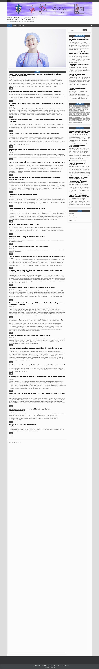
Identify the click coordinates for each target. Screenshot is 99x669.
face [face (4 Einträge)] (76, 112)
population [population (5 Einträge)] (71, 119)
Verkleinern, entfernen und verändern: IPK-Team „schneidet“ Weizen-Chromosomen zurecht (36, 104)
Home (8, 1)
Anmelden (71, 213)
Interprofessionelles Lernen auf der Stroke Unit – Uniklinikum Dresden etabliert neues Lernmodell (36, 120)
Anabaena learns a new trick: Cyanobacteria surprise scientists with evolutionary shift (36, 162)
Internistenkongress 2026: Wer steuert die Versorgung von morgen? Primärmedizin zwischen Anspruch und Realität (35, 271)
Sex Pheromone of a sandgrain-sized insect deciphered (26, 237)
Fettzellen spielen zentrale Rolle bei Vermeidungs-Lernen (27, 209)
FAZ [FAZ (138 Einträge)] (79, 112)
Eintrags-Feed (72, 215)
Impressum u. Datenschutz (35, 1)
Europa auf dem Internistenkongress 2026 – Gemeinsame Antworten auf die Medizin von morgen (37, 394)
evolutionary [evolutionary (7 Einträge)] (72, 112)
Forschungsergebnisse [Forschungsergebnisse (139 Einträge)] (85, 112)
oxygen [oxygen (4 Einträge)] (82, 117)
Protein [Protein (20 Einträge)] (76, 119)
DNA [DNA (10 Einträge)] (80, 109)
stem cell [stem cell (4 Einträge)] (87, 119)
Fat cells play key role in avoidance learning (23, 195)
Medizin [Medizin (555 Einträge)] (85, 115)
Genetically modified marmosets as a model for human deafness (79, 65)
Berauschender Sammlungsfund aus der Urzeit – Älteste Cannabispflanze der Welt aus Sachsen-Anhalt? (37, 150)
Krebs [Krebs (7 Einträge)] (81, 115)
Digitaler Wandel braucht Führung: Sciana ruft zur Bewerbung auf (30, 335)
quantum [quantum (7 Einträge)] (80, 119)
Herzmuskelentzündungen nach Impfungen (77, 88)
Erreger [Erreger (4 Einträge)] (77, 110)
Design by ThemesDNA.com (49, 667)
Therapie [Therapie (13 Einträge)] (86, 120)
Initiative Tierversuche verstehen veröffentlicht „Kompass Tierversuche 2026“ (34, 134)
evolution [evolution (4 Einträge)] (82, 110)
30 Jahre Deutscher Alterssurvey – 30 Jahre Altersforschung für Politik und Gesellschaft (37, 365)
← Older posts (12, 435)
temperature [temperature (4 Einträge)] (82, 120)
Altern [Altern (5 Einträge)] (71, 106)
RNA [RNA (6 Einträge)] (84, 119)
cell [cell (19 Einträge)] (87, 107)
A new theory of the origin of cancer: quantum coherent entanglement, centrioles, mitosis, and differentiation (79, 195)
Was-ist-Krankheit (22, 25)
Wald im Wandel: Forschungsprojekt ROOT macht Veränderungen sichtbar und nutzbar (37, 256)
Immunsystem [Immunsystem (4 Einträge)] (72, 115)
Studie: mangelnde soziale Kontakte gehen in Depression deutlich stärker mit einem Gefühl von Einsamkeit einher (35, 75)
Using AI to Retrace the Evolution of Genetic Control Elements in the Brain (78, 52)
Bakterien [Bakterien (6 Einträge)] (75, 106)
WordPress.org (72, 220)
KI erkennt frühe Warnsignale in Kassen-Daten (23, 224)
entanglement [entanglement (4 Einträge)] (72, 110)
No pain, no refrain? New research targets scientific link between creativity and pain (36, 320)
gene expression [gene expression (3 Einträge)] (79, 114)
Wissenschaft (14, 1)
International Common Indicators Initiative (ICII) (78, 74)
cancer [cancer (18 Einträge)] (71, 107)
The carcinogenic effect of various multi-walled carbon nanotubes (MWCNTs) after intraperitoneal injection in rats (78, 163)
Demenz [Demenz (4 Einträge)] (73, 109)
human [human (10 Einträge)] (84, 114)
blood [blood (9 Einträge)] (85, 106)
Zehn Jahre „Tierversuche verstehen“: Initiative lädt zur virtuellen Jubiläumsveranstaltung (29, 410)
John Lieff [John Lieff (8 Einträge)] (77, 115)
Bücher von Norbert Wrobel (15, 442)
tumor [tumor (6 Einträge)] (71, 122)
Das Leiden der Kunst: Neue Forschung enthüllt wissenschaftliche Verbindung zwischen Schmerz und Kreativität (36, 303)
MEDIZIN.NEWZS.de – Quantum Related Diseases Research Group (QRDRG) (22, 18)
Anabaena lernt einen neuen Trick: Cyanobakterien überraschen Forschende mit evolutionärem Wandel (35, 178)
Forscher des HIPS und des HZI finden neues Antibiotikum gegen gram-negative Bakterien (78, 145)
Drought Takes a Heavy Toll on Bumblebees (23, 425)
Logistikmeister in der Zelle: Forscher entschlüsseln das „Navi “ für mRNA (32, 287)
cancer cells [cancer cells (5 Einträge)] (75, 107)
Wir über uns (25, 1)
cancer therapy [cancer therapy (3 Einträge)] (82, 107)
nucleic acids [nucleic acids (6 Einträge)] (77, 117)
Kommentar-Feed (73, 218)
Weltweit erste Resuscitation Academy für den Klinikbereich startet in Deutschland (35, 348)
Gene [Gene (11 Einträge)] (74, 114)
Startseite (9, 25)
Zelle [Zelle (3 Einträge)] (80, 122)
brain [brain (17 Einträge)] (88, 106)
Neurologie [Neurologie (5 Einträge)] (72, 117)
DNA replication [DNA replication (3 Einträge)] (85, 109)
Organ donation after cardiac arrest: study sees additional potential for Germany (35, 91)
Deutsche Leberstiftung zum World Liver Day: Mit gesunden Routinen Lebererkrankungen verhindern (37, 377)
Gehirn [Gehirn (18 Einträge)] (71, 114)
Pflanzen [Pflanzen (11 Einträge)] (86, 117)
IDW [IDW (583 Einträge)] (87, 114)
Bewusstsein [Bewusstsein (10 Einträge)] (80, 106)
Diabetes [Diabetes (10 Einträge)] (76, 109)
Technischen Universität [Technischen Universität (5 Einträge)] (74, 120)
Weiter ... (10, 88)
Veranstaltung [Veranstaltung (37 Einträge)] (76, 122)
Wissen (20, 1)
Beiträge (14, 25)
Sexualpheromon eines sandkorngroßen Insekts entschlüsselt (29, 246)
